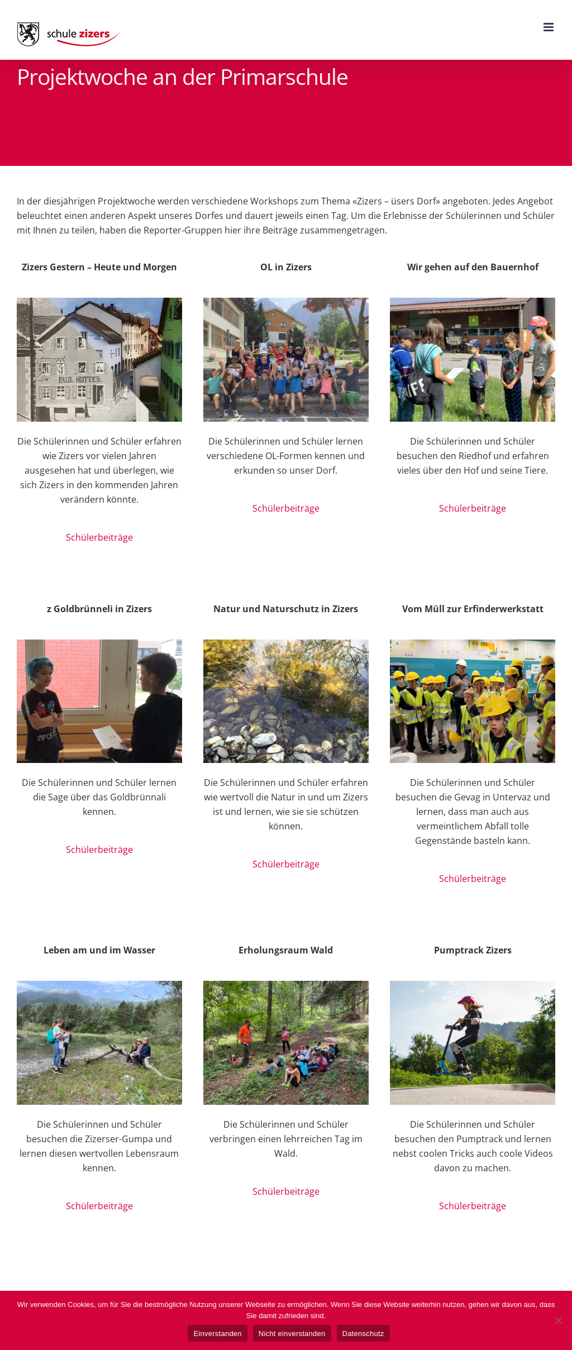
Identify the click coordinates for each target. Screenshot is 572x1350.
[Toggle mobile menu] (549, 27)
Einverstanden (217, 1333)
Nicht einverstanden (292, 1333)
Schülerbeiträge (99, 537)
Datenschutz (363, 1333)
